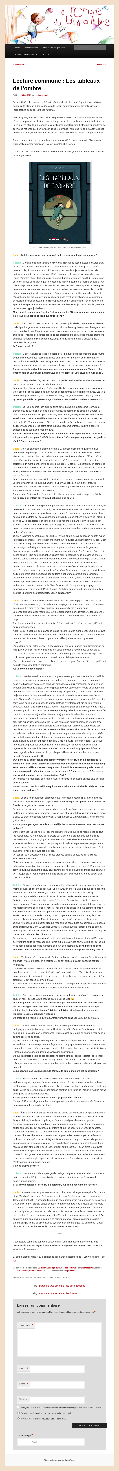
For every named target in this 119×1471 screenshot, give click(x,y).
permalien (71, 1271)
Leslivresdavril (41, 95)
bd (18, 1271)
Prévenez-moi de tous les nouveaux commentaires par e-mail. (46, 1413)
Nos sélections (31, 48)
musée (39, 1271)
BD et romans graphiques (49, 1268)
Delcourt (24, 1271)
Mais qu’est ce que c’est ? (54, 48)
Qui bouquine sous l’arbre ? (26, 54)
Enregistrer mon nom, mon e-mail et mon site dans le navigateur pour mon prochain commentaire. (61, 1407)
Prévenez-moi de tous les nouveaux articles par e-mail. (43, 1419)
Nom (23, 1368)
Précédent (18, 65)
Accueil (17, 48)
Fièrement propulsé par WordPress (59, 1460)
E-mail (23, 1384)
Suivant (101, 65)
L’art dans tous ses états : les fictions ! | (59, 1293)
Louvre (32, 1271)
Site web (23, 1399)
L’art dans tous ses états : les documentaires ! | (63, 1285)
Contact (46, 54)
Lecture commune (69, 1268)
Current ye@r (25, 1435)
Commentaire (26, 1325)
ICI (14, 1260)
